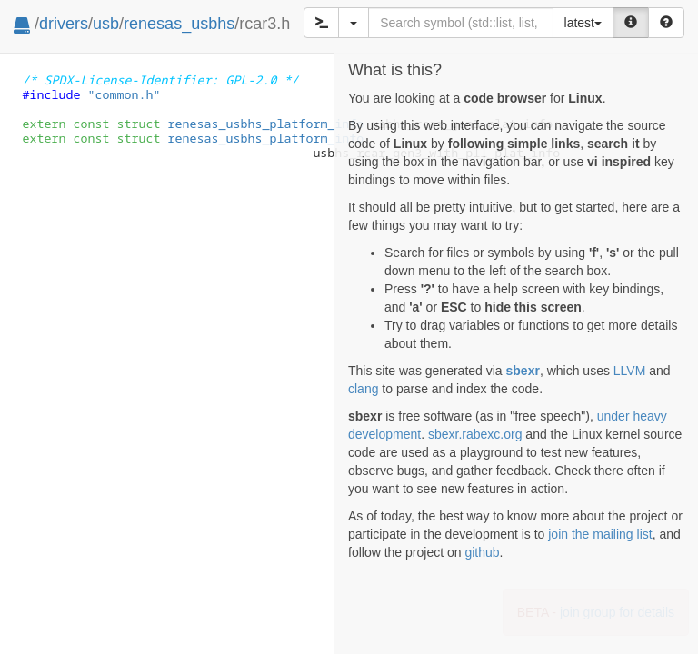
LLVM (629, 370)
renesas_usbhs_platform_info (240, 123)
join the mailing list (600, 534)
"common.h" (123, 94)
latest (583, 22)
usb (106, 24)
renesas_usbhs (179, 24)
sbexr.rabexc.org (475, 434)
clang (363, 389)
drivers (63, 24)
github (481, 552)
